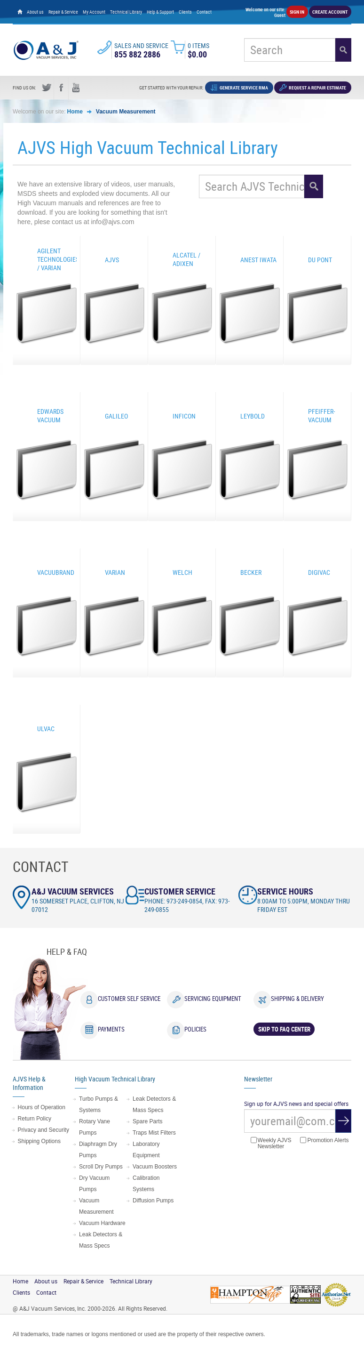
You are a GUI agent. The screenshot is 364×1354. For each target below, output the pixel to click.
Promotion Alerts (324, 1140)
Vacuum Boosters (155, 1166)
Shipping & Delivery (297, 998)
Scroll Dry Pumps (101, 1166)
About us (35, 11)
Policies (195, 1029)
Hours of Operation (41, 1107)
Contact (204, 11)
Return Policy (34, 1118)
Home (75, 111)
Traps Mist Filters (154, 1132)
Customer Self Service (129, 998)
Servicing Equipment (212, 998)
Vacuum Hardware (102, 1223)
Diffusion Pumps (153, 1200)
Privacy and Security (43, 1130)
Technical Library (126, 11)
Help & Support (160, 11)
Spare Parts (147, 1121)
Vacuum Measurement (126, 111)
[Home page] (19, 12)
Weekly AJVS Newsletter (271, 1143)
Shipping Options (39, 1141)
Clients (185, 11)
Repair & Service (63, 11)
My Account (94, 11)
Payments (111, 1029)
